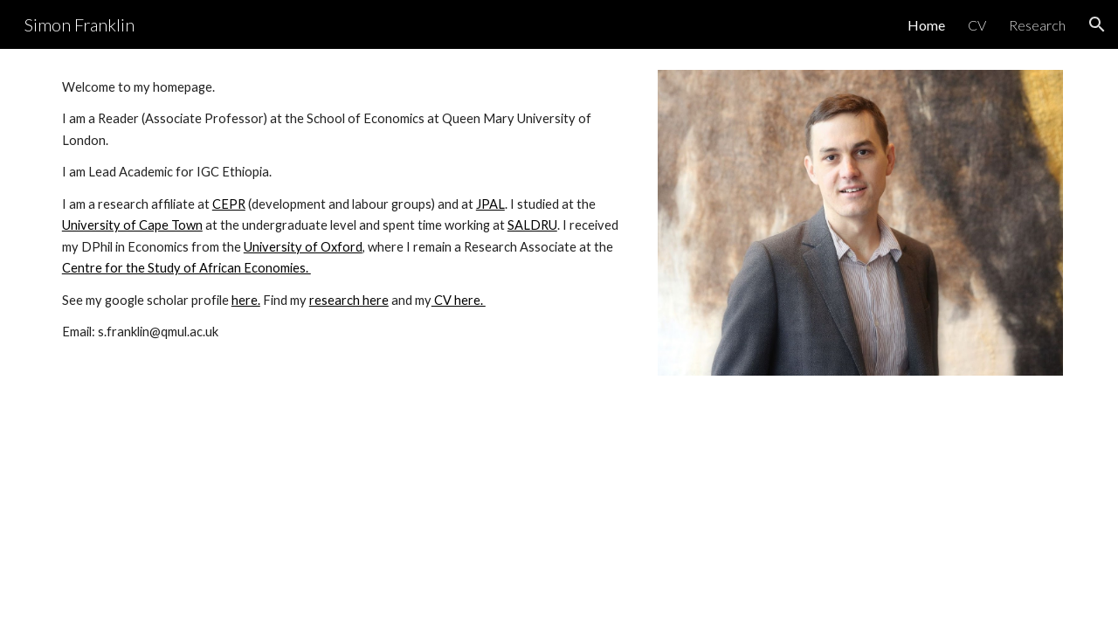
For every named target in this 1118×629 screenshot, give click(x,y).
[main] (343, 210)
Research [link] (1037, 25)
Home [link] (926, 25)
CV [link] (977, 25)
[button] (1097, 24)
